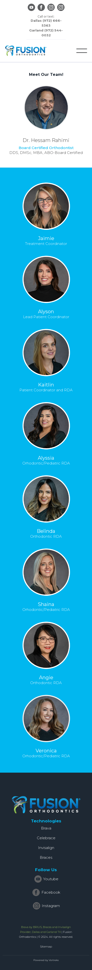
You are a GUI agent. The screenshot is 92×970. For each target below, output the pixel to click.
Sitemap (46, 946)
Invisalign (46, 847)
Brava (46, 828)
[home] (26, 50)
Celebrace (46, 838)
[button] (81, 51)
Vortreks (54, 960)
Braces (46, 857)
